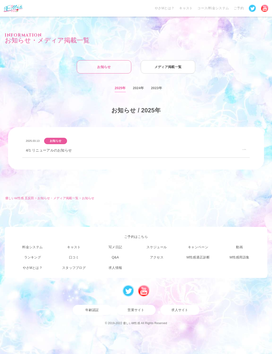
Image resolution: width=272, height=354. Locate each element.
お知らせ (104, 67)
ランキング (32, 257)
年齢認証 (92, 310)
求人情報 (115, 268)
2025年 (120, 88)
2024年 (138, 88)
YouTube (264, 8)
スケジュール (156, 247)
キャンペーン (198, 247)
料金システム (32, 247)
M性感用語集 (239, 257)
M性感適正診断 (198, 257)
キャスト (186, 8)
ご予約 (239, 8)
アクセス (156, 257)
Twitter (252, 8)
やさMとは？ (164, 8)
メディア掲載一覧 (167, 67)
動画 (239, 247)
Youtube (144, 291)
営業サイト (135, 310)
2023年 (156, 88)
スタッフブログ (74, 268)
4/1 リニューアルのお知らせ (49, 150)
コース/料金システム (213, 8)
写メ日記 (115, 247)
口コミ (74, 257)
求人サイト (179, 310)
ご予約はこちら (136, 237)
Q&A (115, 257)
